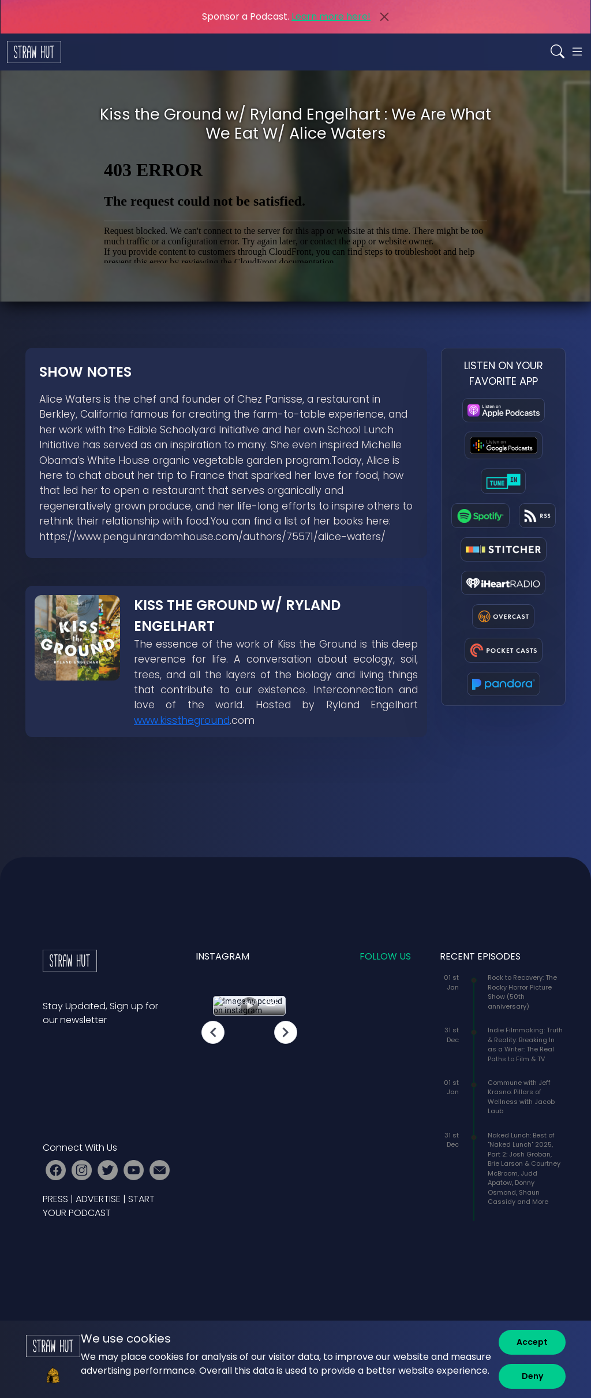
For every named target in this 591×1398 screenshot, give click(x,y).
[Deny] (532, 1376)
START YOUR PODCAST (99, 1205)
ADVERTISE (98, 1199)
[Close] (384, 16)
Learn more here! (331, 16)
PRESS (55, 1199)
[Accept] (532, 1342)
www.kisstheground (182, 720)
